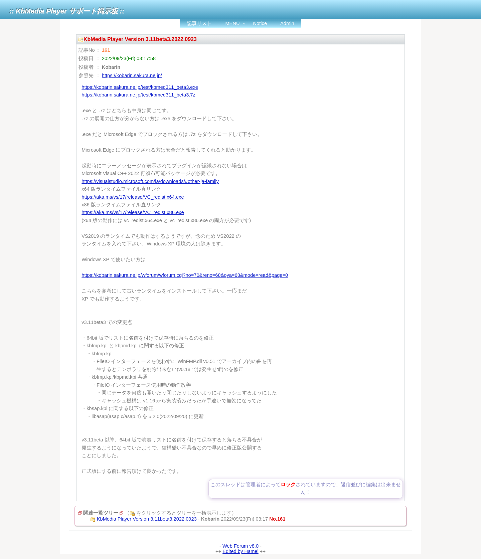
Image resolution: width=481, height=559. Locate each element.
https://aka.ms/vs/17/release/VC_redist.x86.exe (133, 212)
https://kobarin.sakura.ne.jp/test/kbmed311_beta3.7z (138, 95)
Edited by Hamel (240, 551)
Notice (260, 23)
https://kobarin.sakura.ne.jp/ (132, 75)
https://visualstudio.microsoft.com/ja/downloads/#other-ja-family (150, 181)
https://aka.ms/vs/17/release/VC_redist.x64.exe (133, 197)
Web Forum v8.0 (240, 546)
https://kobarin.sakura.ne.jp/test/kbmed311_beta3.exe (140, 87)
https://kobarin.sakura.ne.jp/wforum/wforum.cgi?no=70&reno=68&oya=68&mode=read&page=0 (185, 275)
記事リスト (199, 23)
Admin (287, 23)
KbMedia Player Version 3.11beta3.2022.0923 (147, 519)
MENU (232, 23)
